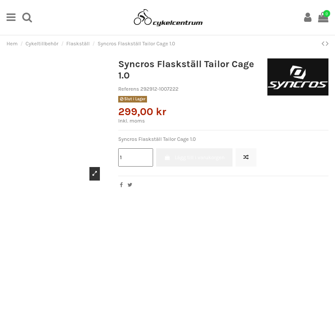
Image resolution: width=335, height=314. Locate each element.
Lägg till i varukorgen (194, 157)
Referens (128, 89)
